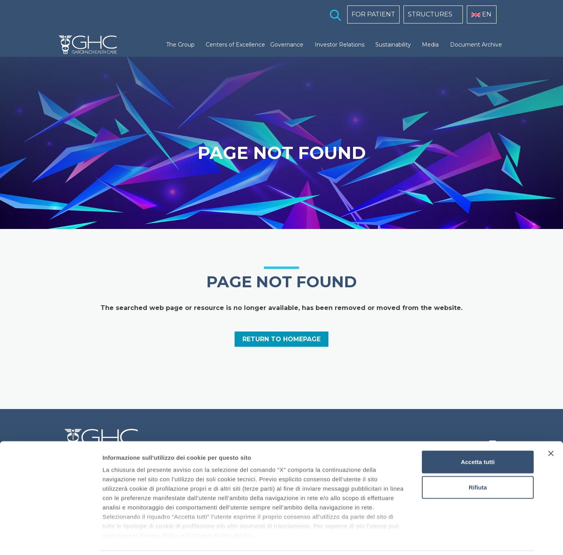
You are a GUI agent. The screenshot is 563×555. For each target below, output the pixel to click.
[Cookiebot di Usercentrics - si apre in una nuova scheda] (50, 540)
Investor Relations (339, 44)
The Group (180, 44)
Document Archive (476, 44)
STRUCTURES (430, 14)
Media (430, 44)
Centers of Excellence (235, 44)
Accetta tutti (478, 435)
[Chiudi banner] (551, 427)
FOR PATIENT (373, 14)
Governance (286, 44)
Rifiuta (478, 461)
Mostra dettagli (411, 539)
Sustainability (393, 44)
